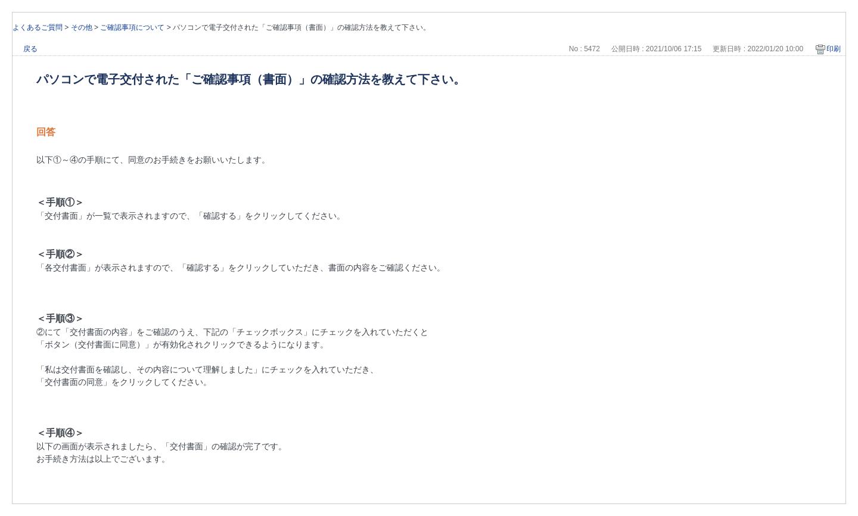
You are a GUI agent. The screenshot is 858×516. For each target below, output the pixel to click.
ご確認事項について (132, 27)
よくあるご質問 (38, 27)
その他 (81, 27)
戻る (30, 49)
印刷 (833, 49)
